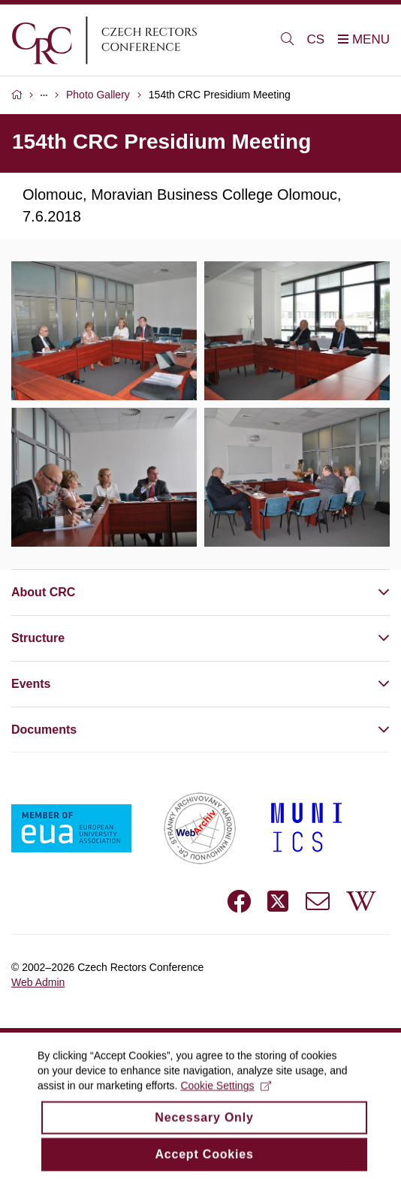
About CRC (43, 592)
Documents (44, 729)
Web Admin (38, 982)
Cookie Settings (225, 1096)
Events (30, 683)
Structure (38, 638)
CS (316, 39)
